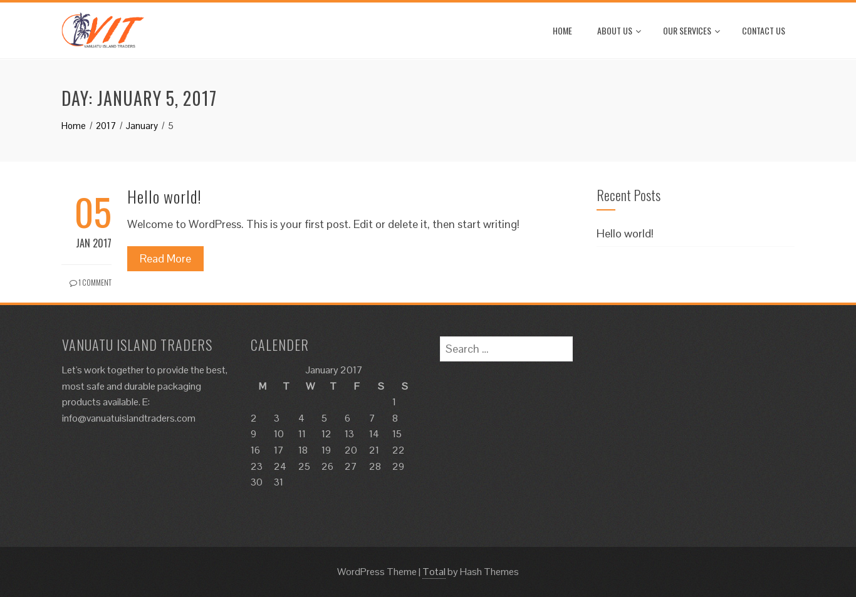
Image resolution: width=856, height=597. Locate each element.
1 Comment (91, 282)
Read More (165, 258)
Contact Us (763, 30)
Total (434, 571)
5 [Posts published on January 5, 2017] (324, 418)
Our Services (691, 30)
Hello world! (164, 196)
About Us (619, 30)
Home (562, 30)
